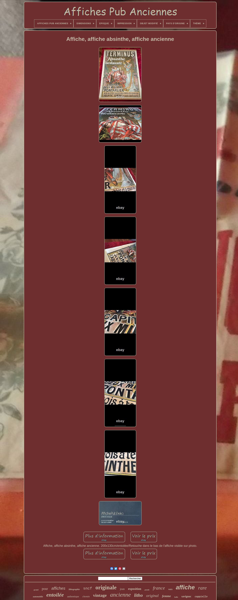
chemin (86, 596)
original (152, 596)
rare (202, 588)
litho (138, 595)
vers (170, 589)
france (159, 588)
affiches (58, 588)
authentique (73, 596)
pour (45, 589)
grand (36, 590)
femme (166, 596)
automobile (38, 596)
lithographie (74, 589)
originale (106, 587)
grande (147, 590)
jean (122, 589)
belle (176, 597)
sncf (87, 588)
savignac (186, 596)
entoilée (55, 595)
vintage (100, 595)
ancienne (120, 595)
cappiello (201, 596)
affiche (185, 587)
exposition (134, 589)
